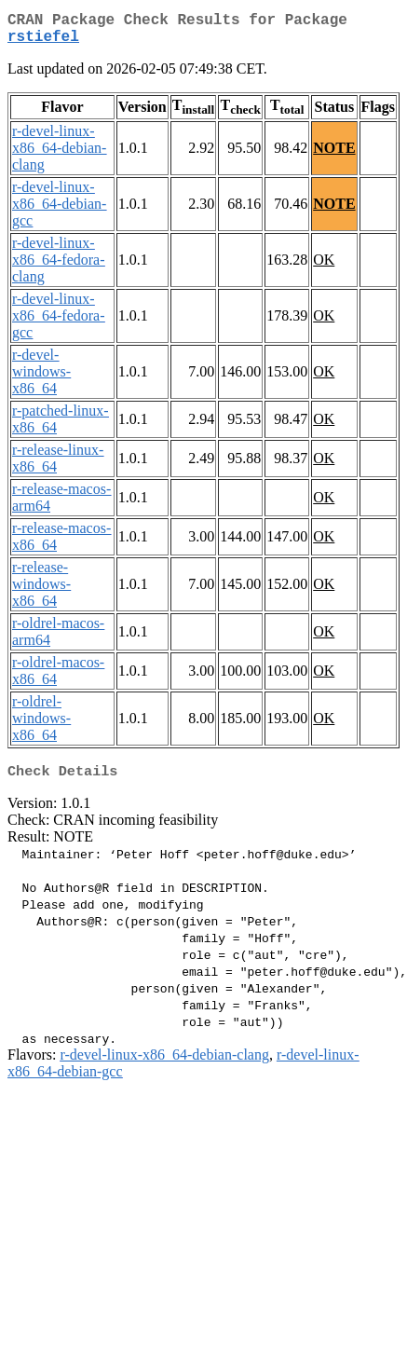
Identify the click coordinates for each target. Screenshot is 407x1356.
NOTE (334, 155)
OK (323, 267)
